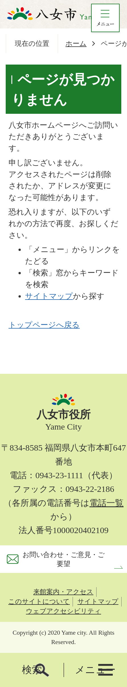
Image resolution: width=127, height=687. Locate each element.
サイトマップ (49, 296)
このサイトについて (39, 601)
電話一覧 (106, 503)
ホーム (76, 43)
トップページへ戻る (44, 325)
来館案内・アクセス (63, 591)
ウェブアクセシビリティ (63, 611)
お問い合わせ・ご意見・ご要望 (63, 559)
